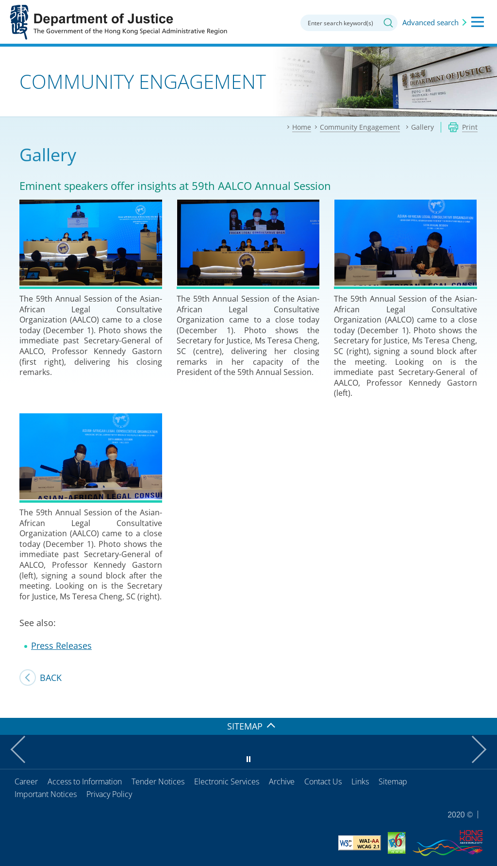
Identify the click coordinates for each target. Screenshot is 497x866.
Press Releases (61, 645)
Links (360, 781)
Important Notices (46, 794)
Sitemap (393, 781)
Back (51, 677)
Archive (282, 781)
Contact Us (323, 781)
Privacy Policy (109, 794)
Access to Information (85, 781)
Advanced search (430, 22)
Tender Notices (158, 781)
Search (388, 23)
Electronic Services (226, 781)
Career (26, 781)
